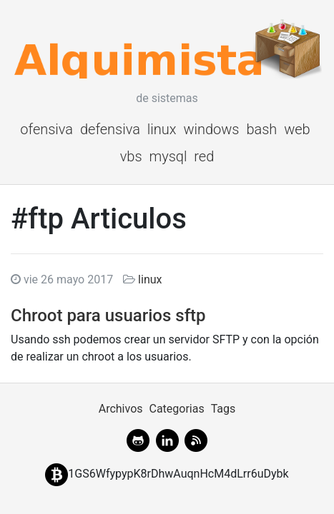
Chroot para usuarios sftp (108, 316)
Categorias (176, 408)
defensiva (110, 129)
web (297, 129)
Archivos (121, 408)
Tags (223, 408)
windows (211, 129)
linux (162, 129)
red (204, 156)
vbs (131, 156)
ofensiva (46, 129)
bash (261, 129)
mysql (168, 156)
